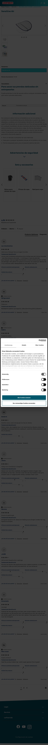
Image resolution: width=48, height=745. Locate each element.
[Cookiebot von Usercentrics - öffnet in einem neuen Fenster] (38, 340)
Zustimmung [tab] (8, 345)
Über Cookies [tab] (39, 345)
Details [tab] (24, 345)
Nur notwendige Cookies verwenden (24, 403)
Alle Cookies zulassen (24, 397)
